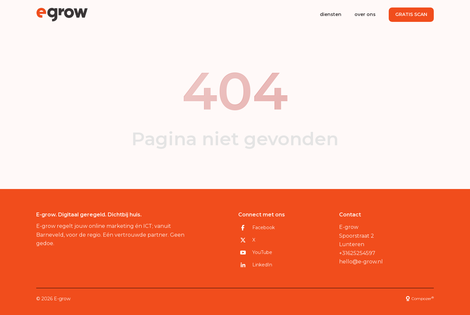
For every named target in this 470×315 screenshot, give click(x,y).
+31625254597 (357, 253)
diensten (330, 14)
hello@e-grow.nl (361, 262)
